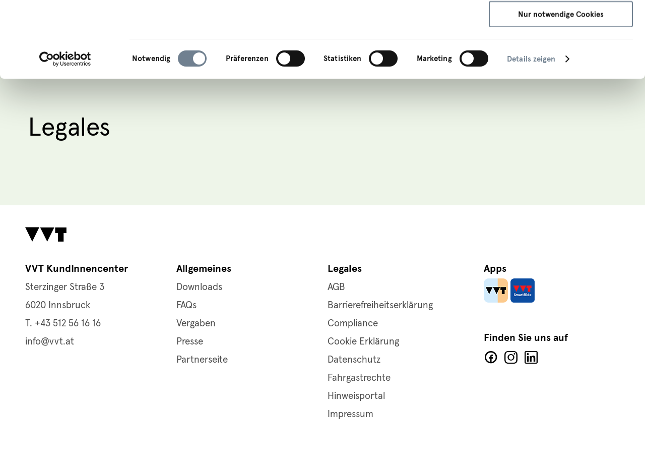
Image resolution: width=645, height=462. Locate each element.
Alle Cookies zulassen (561, 25)
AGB (336, 287)
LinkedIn (531, 358)
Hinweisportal (356, 396)
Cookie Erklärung (363, 341)
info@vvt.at (49, 341)
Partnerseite (202, 360)
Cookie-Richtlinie (362, 48)
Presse (189, 341)
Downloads (199, 287)
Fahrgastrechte (359, 378)
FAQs (186, 305)
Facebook (491, 358)
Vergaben (196, 323)
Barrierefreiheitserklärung (380, 305)
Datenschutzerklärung (280, 48)
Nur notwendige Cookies (561, 85)
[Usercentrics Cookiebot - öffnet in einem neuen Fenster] (65, 130)
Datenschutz (354, 360)
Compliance (353, 323)
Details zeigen (531, 130)
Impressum (422, 48)
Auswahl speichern (561, 55)
